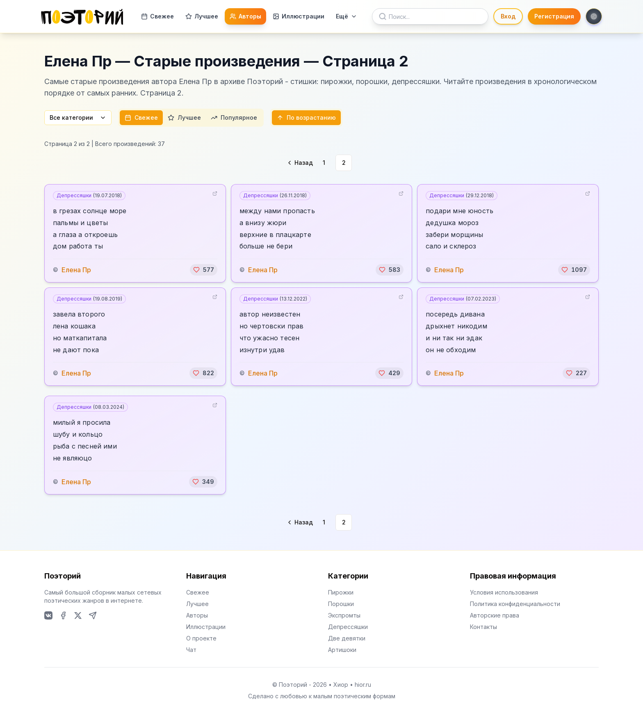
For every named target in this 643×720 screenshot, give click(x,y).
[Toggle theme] (594, 16)
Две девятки (346, 638)
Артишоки (342, 649)
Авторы (245, 16)
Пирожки (340, 592)
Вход (508, 16)
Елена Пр (76, 270)
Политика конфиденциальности (515, 603)
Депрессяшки (89, 195)
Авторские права (494, 615)
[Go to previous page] (299, 163)
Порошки (341, 603)
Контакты (483, 626)
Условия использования (504, 592)
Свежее (157, 16)
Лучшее (201, 16)
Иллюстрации (298, 16)
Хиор (340, 684)
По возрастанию (306, 117)
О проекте (201, 638)
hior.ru (363, 684)
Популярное (234, 117)
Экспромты (344, 615)
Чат (191, 649)
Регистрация (554, 16)
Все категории (78, 117)
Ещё (346, 16)
